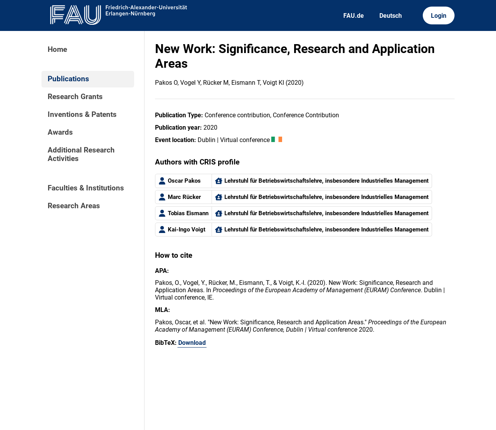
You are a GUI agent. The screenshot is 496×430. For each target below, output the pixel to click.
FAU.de (353, 15)
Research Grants (75, 97)
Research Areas (74, 206)
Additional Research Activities (81, 154)
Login (438, 15)
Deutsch (390, 15)
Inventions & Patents (82, 114)
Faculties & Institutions (86, 188)
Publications (68, 79)
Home (57, 49)
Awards (60, 132)
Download (192, 342)
